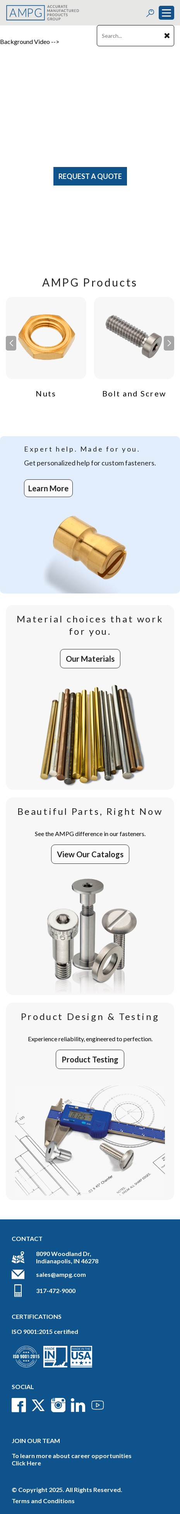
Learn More (48, 488)
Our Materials (90, 658)
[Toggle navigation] (166, 13)
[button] (169, 343)
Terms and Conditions (43, 1500)
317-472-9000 (55, 1290)
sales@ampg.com (61, 1274)
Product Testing (90, 1059)
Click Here (26, 1463)
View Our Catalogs (90, 854)
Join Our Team (36, 1440)
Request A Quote (90, 176)
